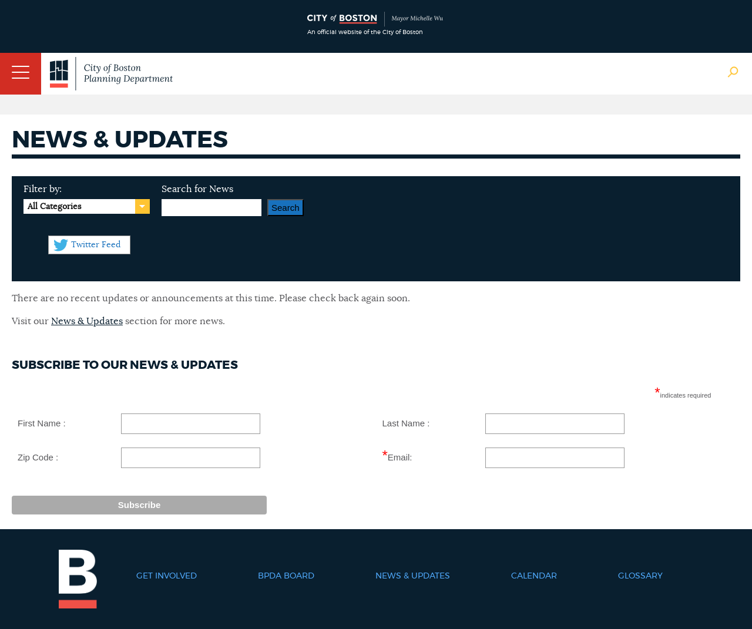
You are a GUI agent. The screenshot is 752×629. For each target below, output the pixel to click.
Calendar (534, 576)
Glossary (640, 576)
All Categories (54, 207)
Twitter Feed (95, 245)
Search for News (197, 189)
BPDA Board (286, 576)
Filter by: (43, 189)
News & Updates (87, 321)
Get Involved (166, 576)
